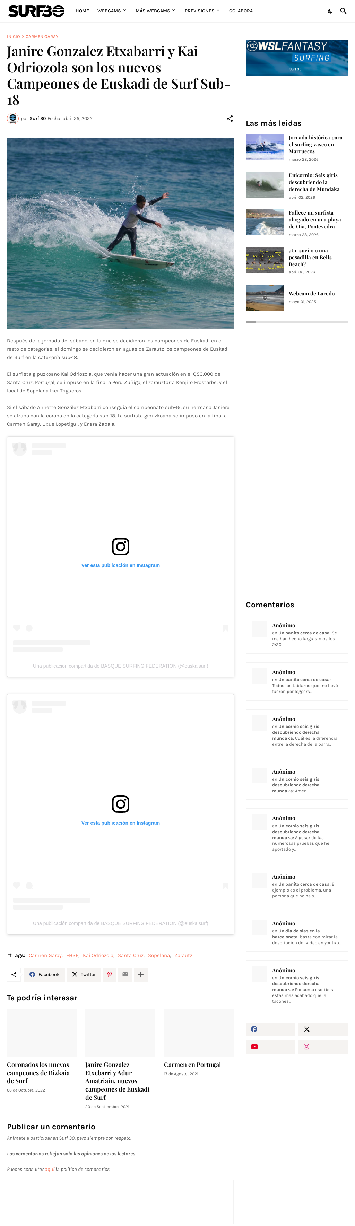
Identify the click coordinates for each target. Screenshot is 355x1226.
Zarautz (183, 955)
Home (82, 11)
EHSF (72, 955)
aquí (49, 1169)
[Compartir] (230, 118)
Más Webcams (153, 11)
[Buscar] (342, 11)
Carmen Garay (42, 36)
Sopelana (159, 955)
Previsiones (200, 11)
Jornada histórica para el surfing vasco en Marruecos (316, 144)
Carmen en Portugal (192, 1065)
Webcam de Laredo (312, 293)
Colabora (241, 11)
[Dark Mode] (330, 11)
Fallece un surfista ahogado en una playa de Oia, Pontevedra (315, 219)
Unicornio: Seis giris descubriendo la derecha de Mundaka (314, 182)
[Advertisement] (297, 1109)
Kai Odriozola (98, 955)
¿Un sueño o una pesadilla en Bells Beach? (310, 257)
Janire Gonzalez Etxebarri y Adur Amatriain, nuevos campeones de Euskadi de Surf (117, 1081)
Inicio (13, 36)
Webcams (109, 11)
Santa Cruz (131, 955)
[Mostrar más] (141, 975)
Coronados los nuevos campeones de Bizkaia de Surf (38, 1073)
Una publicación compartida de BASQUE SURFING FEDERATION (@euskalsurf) (120, 666)
